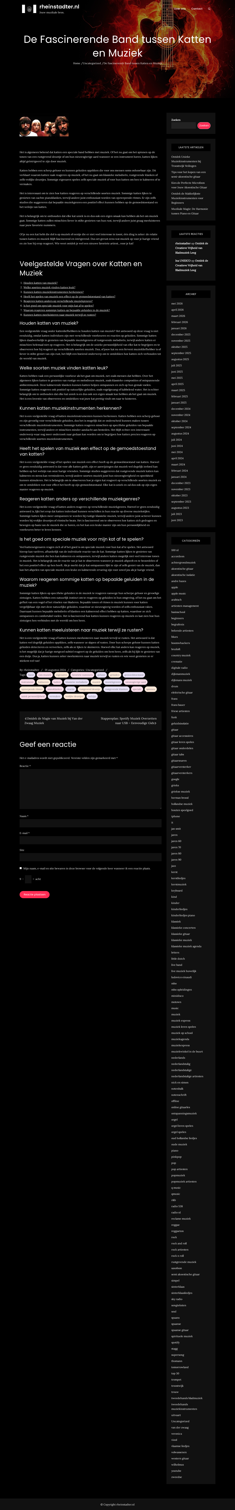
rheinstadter (31, 669)
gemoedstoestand (134, 674)
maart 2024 (178, 464)
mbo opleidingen (181, 989)
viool (174, 1439)
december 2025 (180, 334)
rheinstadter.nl (59, 6)
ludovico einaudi (181, 977)
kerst (174, 872)
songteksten (178, 1305)
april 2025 (177, 384)
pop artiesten (179, 1169)
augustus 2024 (180, 433)
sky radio (176, 1299)
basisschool (178, 612)
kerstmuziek (179, 884)
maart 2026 (178, 315)
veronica (176, 1433)
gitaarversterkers (181, 773)
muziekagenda (180, 1039)
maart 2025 (178, 390)
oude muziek (179, 1144)
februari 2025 (179, 396)
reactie (70, 689)
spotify (175, 1342)
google (175, 779)
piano (174, 1150)
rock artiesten (179, 1249)
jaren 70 (176, 847)
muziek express (180, 1020)
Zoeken (175, 120)
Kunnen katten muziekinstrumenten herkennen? (54, 292)
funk (174, 717)
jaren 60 (176, 841)
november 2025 (180, 340)
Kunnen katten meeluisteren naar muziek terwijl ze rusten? (60, 314)
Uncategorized (95, 669)
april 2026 (177, 309)
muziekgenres (112, 682)
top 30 (175, 1373)
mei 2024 (177, 452)
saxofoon (176, 1268)
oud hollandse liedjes (184, 1138)
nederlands (178, 1057)
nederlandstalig (180, 1063)
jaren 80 (176, 853)
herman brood (180, 797)
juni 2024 (177, 445)
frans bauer (178, 704)
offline (175, 1101)
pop (173, 1163)
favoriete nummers (82, 674)
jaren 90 (176, 859)
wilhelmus (177, 1464)
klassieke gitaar (180, 933)
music (175, 1008)
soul (173, 1311)
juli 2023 (176, 514)
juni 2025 (177, 371)
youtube (176, 1470)
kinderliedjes (179, 909)
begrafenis (177, 624)
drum (174, 686)
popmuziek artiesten (184, 1181)
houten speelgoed (182, 810)
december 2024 (180, 408)
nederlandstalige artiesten (187, 1076)
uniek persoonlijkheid (33, 696)
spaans (175, 1317)
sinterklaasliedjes (181, 1292)
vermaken (55, 696)
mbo (174, 983)
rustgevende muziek (183, 1262)
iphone (175, 816)
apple (174, 587)
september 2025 (181, 353)
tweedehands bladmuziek (187, 1398)
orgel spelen (178, 1132)
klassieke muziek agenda (186, 946)
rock (174, 1237)
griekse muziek (180, 791)
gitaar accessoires (182, 735)
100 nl (175, 550)
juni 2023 (177, 520)
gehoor (101, 674)
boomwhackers (180, 643)
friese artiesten (180, 711)
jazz (173, 865)
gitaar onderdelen (182, 748)
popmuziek (178, 1175)
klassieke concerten (183, 927)
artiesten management (185, 605)
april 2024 (177, 458)
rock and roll (179, 1243)
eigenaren (61, 674)
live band (176, 964)
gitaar (174, 729)
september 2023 (181, 501)
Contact (197, 9)
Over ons (180, 9)
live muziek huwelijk (183, 971)
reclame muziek (181, 1218)
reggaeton (177, 1231)
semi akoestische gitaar (185, 1274)
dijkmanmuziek (180, 674)
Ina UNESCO (183, 260)
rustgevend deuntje (89, 689)
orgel (174, 1119)
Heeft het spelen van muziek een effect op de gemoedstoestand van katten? (69, 296)
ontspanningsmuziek (184, 1113)
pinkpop (176, 1156)
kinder (175, 903)
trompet (176, 1379)
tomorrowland (180, 1367)
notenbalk (177, 1088)
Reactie (25, 766)
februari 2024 (179, 470)
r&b (173, 1200)
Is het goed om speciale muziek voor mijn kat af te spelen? (59, 305)
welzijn (92, 696)
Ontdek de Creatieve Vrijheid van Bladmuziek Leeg (191, 248)
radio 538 (177, 1206)
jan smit (176, 828)
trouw (175, 1392)
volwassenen (179, 1452)
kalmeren (43, 682)
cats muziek (45, 674)
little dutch (178, 958)
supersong (177, 1354)
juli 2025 (176, 365)
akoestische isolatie (183, 574)
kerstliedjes (178, 878)
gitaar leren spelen (182, 742)
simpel (175, 1280)
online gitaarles (180, 1107)
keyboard (177, 890)
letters (175, 952)
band (30, 674)
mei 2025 (177, 377)
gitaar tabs (177, 754)
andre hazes (178, 581)
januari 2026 (179, 328)
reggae (175, 1224)
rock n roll (177, 1255)
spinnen (150, 689)
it (172, 822)
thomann (176, 1361)
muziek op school (182, 1033)
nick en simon (179, 1082)
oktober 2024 (179, 421)
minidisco (177, 995)
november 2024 (180, 415)
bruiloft (175, 649)
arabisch (176, 599)
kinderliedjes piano (183, 915)
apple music (178, 593)
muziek (96, 682)
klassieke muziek (181, 940)
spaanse (176, 1323)
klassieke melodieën (76, 682)
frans (174, 698)
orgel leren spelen (182, 1125)
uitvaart (176, 1415)
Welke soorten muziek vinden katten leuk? (49, 287)
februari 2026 (179, 322)
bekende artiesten (182, 630)
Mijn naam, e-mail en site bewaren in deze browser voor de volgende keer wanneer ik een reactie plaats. (86, 868)
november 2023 (180, 489)
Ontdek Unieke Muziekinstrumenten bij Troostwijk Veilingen (186, 161)
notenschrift (179, 1094)
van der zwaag (180, 1427)
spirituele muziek (182, 1336)
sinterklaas (177, 1286)
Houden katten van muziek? (41, 282)
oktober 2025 (179, 346)
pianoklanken (54, 689)
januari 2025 (179, 402)
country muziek (181, 655)
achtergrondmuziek (183, 562)
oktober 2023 (179, 495)
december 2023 (180, 483)
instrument (27, 682)
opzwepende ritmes (31, 689)
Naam (24, 816)
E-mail (25, 833)
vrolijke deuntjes (74, 696)
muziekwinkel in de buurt (187, 1051)
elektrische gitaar (182, 692)
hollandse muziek (182, 803)
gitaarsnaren (179, 760)
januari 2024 (179, 476)
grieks (175, 785)
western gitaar (180, 1458)
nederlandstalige (181, 1070)
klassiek (176, 921)
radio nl (176, 1212)
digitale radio (179, 667)
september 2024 (181, 427)
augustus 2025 (180, 359)
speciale (137, 689)
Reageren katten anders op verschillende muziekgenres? (58, 301)
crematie (176, 661)
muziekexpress (180, 1045)
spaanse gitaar (180, 1330)
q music (176, 1187)
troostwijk (177, 1385)
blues (174, 636)
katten (57, 682)
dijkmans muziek (181, 680)
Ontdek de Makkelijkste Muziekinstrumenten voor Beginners (187, 198)
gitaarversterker (181, 766)
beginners (177, 618)
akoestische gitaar (182, 568)
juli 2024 (176, 439)
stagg (174, 1348)
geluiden (114, 674)
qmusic (175, 1193)
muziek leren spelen (183, 1026)
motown (176, 1002)
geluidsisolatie (180, 723)
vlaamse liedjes (180, 1446)
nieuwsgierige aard (135, 682)
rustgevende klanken (116, 689)
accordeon (177, 556)
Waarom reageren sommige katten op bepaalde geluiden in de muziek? (67, 310)
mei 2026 (177, 303)
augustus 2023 (180, 507)
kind (174, 896)
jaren (174, 834)
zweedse (176, 1477)
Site (22, 850)
